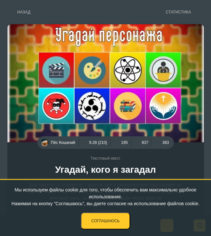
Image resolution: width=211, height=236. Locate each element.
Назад (23, 12)
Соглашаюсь (105, 221)
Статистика (178, 12)
